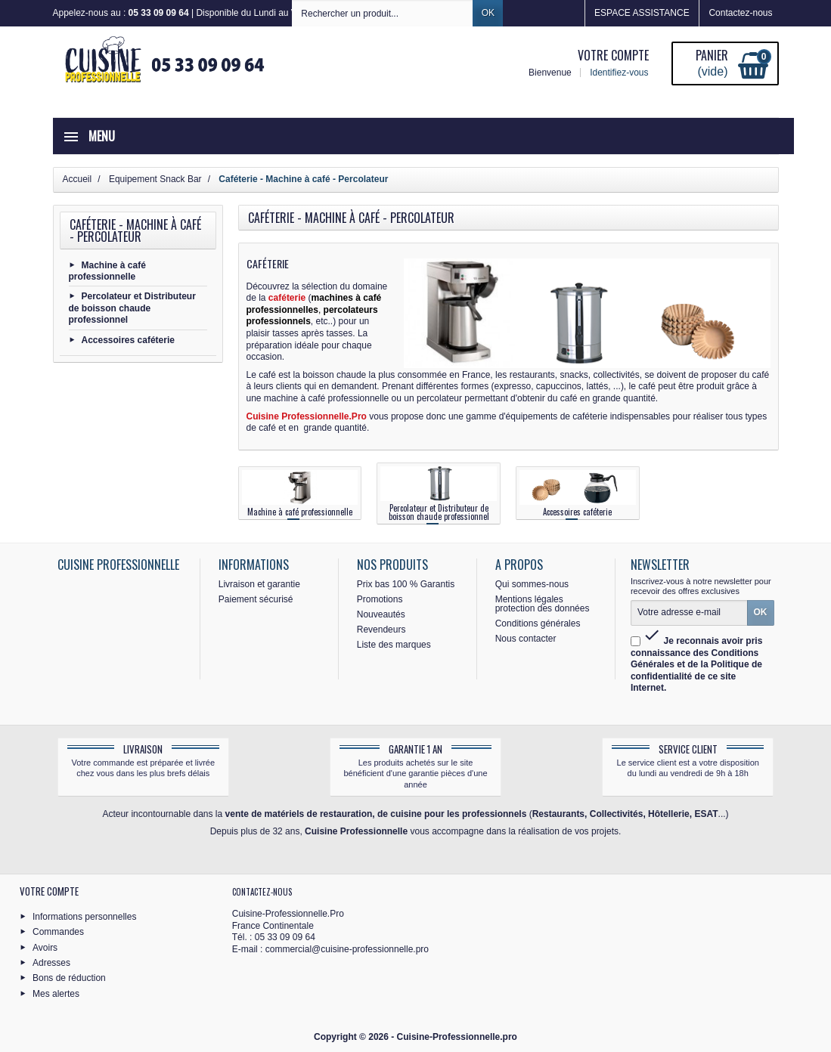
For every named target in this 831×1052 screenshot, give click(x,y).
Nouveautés (381, 614)
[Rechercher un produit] (382, 13)
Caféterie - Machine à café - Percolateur (135, 230)
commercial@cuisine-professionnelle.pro (347, 949)
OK (488, 13)
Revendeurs (381, 629)
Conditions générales (538, 623)
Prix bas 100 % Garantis (405, 584)
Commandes (58, 932)
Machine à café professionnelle (107, 270)
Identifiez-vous (619, 72)
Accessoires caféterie (128, 339)
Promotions (380, 599)
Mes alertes (56, 993)
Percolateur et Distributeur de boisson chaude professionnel (132, 308)
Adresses (51, 963)
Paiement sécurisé (256, 599)
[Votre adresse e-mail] (689, 613)
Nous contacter (526, 638)
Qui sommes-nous (532, 584)
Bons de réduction (69, 978)
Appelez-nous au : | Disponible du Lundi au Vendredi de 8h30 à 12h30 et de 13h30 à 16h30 (268, 13)
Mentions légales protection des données (542, 604)
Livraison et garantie (259, 584)
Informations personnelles (84, 916)
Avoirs (45, 947)
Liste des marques (394, 644)
